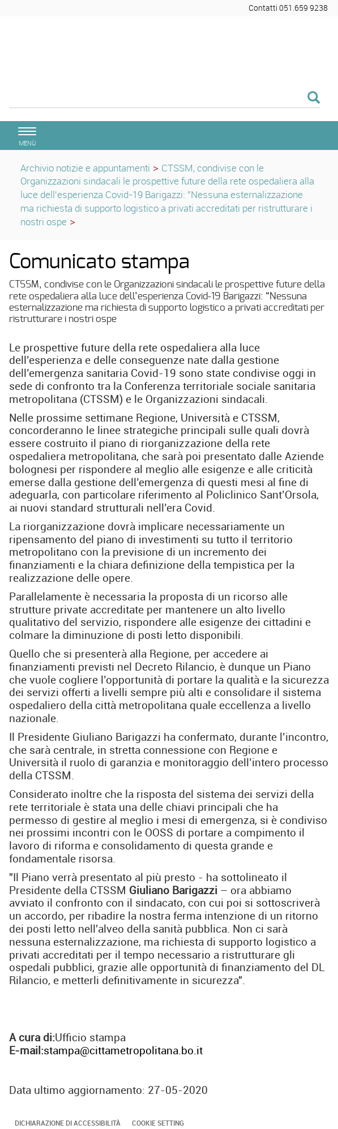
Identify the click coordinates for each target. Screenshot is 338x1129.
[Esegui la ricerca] (313, 98)
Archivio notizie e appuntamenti (85, 167)
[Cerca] (164, 98)
